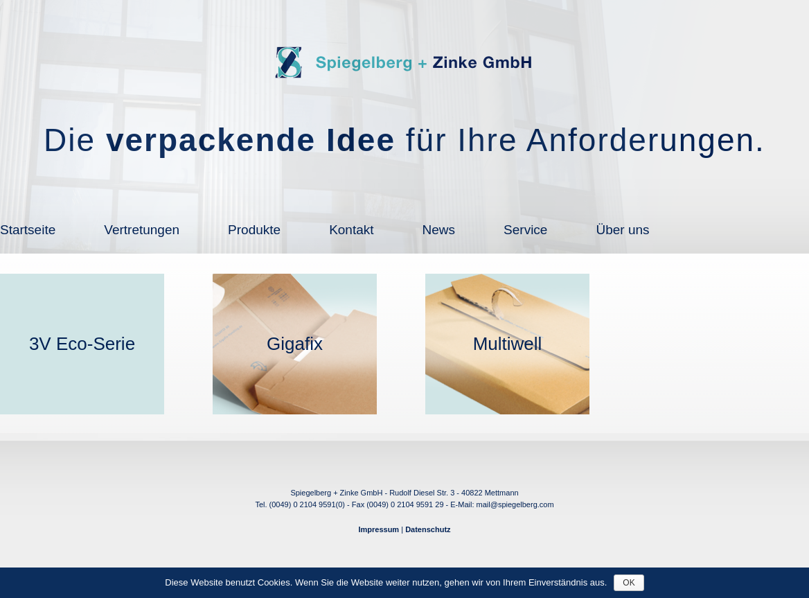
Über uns (622, 229)
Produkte (254, 229)
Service (525, 229)
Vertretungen (141, 229)
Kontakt (351, 229)
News (439, 229)
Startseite (27, 229)
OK (628, 583)
